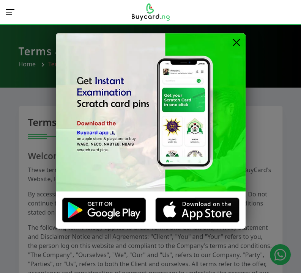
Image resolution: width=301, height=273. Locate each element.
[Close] (237, 42)
